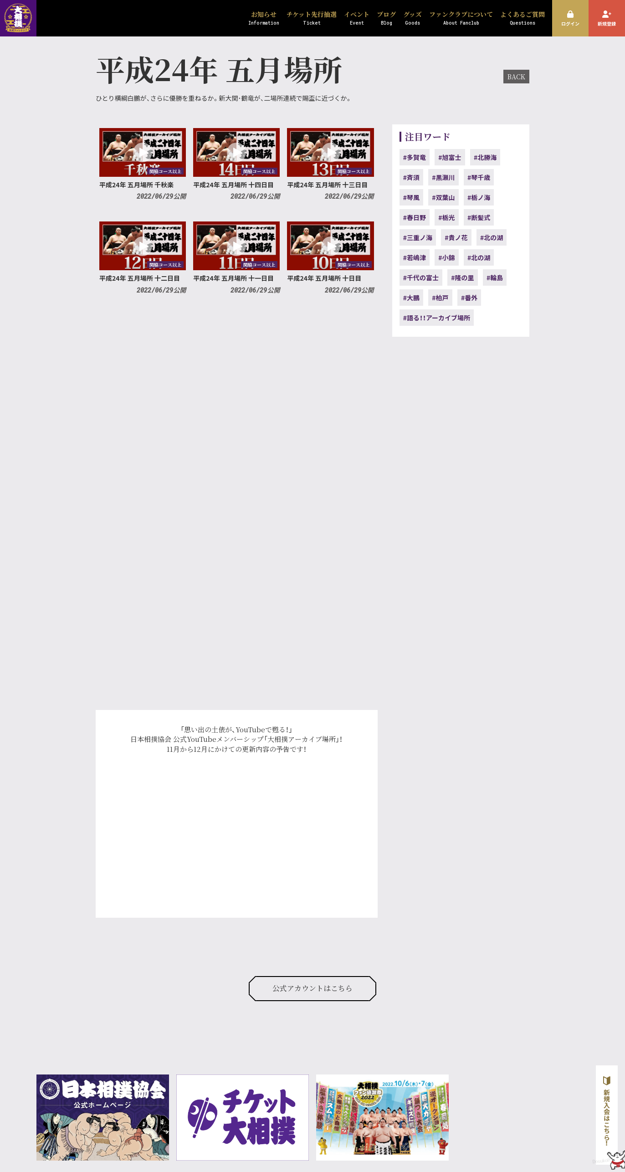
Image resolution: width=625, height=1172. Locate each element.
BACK (516, 76)
